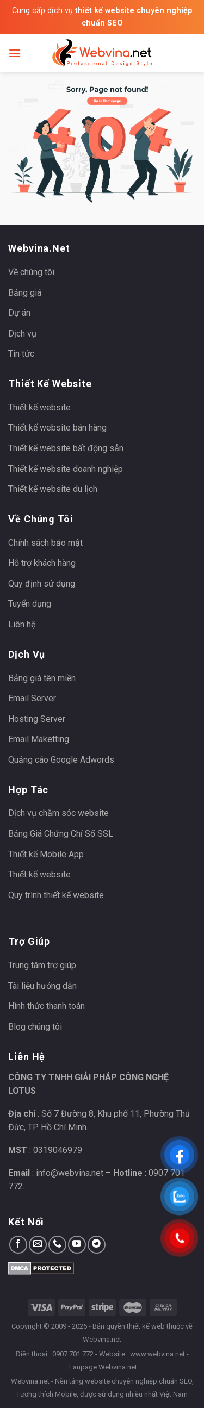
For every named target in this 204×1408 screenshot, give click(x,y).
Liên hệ (21, 624)
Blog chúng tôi (35, 1026)
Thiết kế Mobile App (46, 854)
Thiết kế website (39, 407)
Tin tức (21, 353)
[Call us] (57, 1245)
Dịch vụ (22, 333)
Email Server (32, 698)
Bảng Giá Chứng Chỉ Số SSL (60, 833)
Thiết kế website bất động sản (65, 448)
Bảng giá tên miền (42, 678)
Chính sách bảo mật (45, 543)
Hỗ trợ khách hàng (42, 563)
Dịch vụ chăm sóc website (58, 813)
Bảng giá (24, 293)
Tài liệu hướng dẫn (42, 986)
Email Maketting (38, 739)
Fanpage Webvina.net (103, 1367)
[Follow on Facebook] (18, 1245)
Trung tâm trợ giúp (42, 965)
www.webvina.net (157, 1354)
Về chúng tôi (31, 272)
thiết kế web (146, 1326)
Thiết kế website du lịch (52, 489)
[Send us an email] (38, 1245)
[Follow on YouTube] (77, 1245)
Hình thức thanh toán (46, 1006)
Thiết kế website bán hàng (57, 427)
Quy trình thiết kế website (56, 895)
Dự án (19, 313)
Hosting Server (36, 719)
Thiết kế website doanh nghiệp (65, 469)
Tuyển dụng (29, 604)
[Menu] (14, 53)
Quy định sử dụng (41, 583)
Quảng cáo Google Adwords (61, 760)
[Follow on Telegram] (97, 1245)
